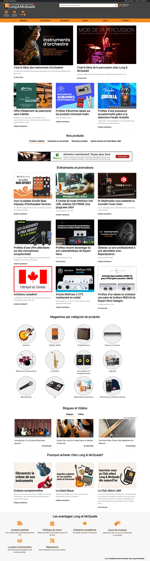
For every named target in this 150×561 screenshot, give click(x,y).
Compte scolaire (48, 534)
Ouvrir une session (48, 518)
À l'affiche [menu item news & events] (125, 14)
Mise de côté (66, 534)
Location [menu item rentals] (85, 14)
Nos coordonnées (10, 1)
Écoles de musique (66, 523)
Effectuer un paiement (48, 527)
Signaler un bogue (101, 534)
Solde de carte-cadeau (48, 532)
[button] (145, 7)
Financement (66, 532)
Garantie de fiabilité (83, 525)
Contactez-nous (101, 523)
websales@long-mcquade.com (16, 521)
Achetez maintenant (20, 118)
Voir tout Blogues (130, 381)
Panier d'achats (48, 523)
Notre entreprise (84, 523)
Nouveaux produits (66, 518)
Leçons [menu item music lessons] (104, 14)
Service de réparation (66, 525)
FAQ (101, 518)
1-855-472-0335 (11, 518)
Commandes (48, 530)
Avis (101, 532)
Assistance (66, 530)
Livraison (66, 537)
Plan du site (101, 527)
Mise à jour (48, 525)
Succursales (101, 521)
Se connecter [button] (129, 1)
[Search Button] (107, 7)
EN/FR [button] (142, 1)
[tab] (37, 133)
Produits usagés (66, 527)
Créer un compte (48, 521)
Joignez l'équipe (101, 525)
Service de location (66, 521)
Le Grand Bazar (45, 14)
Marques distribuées (101, 530)
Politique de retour (84, 544)
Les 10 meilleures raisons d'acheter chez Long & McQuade (125, 506)
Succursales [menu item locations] (64, 14)
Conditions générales (84, 537)
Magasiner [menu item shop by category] (23, 14)
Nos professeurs (83, 546)
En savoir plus (19, 70)
